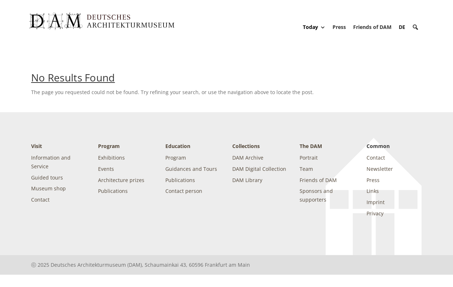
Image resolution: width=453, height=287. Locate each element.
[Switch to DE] (402, 27)
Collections (246, 146)
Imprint (376, 202)
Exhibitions (111, 157)
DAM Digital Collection (259, 168)
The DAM (311, 146)
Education (177, 146)
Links (373, 190)
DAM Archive (247, 157)
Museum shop (48, 188)
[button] (415, 27)
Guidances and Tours (191, 168)
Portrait (309, 157)
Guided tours (47, 177)
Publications (113, 190)
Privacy (375, 213)
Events (106, 168)
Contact (40, 199)
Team (306, 168)
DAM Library (247, 180)
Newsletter (380, 168)
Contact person (183, 190)
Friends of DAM (372, 27)
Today (314, 27)
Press (339, 27)
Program (109, 146)
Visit (36, 146)
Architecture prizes (121, 180)
